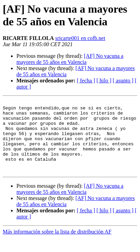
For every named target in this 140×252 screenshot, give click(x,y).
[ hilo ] (104, 80)
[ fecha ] (86, 80)
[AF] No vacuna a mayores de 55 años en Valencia (69, 59)
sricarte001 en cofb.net (80, 38)
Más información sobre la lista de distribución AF (57, 246)
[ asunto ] (123, 80)
